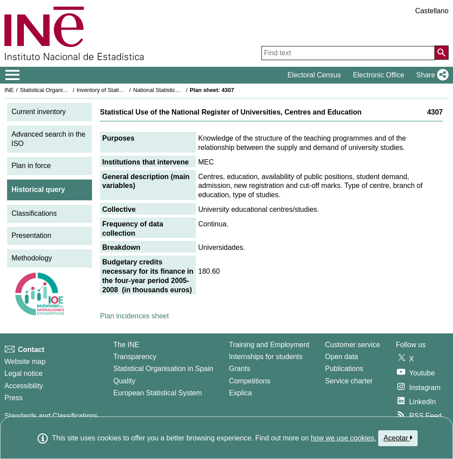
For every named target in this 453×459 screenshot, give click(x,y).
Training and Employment (269, 344)
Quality (124, 381)
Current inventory (39, 111)
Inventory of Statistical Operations (119, 90)
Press (13, 398)
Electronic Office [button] (378, 75)
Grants (239, 368)
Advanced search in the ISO (48, 138)
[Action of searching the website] (441, 53)
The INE (126, 344)
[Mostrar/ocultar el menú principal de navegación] (12, 75)
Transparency (134, 356)
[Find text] (348, 53)
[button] (431, 75)
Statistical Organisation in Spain (60, 90)
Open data (341, 356)
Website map (25, 361)
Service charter (349, 381)
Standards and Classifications (51, 416)
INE (9, 90)
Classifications (34, 213)
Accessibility (23, 386)
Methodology (32, 258)
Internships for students (266, 356)
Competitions (249, 381)
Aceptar (398, 438)
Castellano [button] (432, 11)
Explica (240, 393)
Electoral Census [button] (314, 75)
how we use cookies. (343, 438)
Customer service (352, 344)
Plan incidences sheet (134, 316)
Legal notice (23, 373)
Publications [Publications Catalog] (344, 368)
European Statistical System (157, 393)
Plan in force (31, 165)
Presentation (31, 235)
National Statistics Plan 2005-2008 (176, 90)
